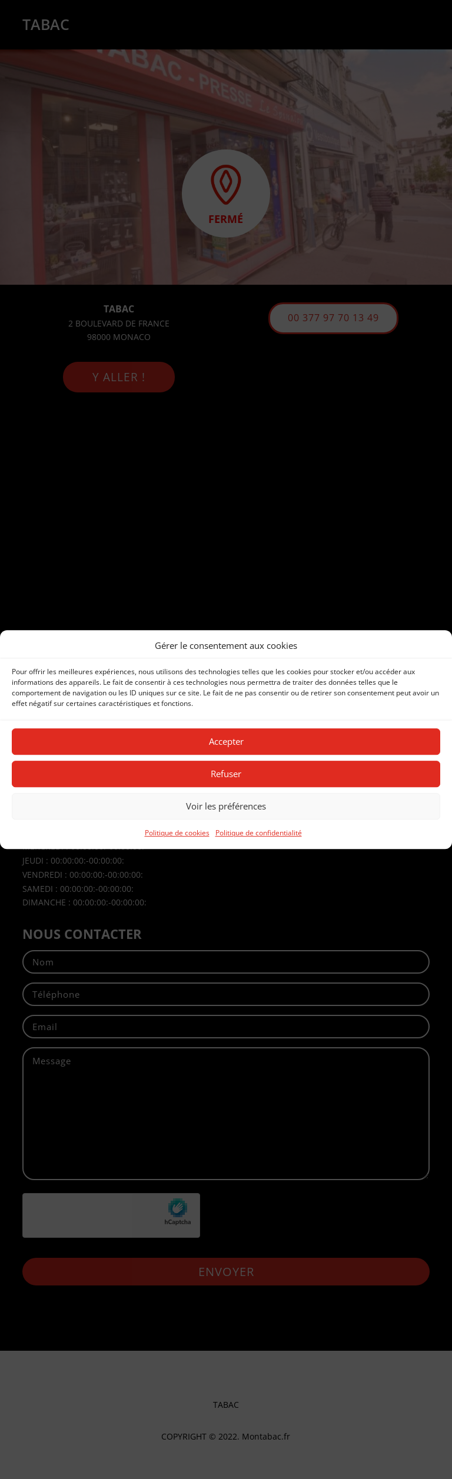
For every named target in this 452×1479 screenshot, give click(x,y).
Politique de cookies (177, 833)
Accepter (226, 742)
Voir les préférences (226, 806)
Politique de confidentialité (258, 833)
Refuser (226, 774)
